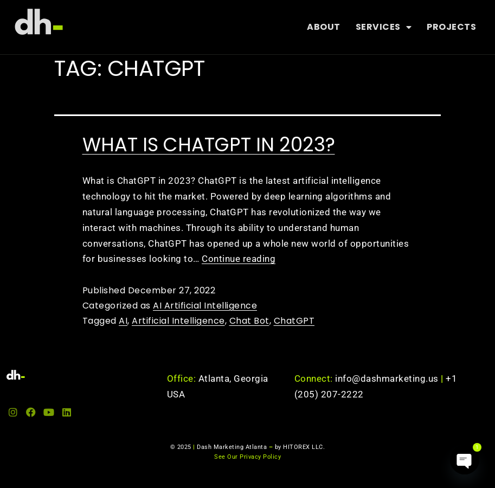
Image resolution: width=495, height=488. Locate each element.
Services (384, 27)
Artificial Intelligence (178, 320)
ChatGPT (294, 320)
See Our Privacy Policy (247, 456)
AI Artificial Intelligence (205, 305)
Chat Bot (249, 320)
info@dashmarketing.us (390, 378)
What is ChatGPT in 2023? (208, 144)
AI (123, 320)
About (323, 27)
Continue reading (238, 258)
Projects (451, 27)
